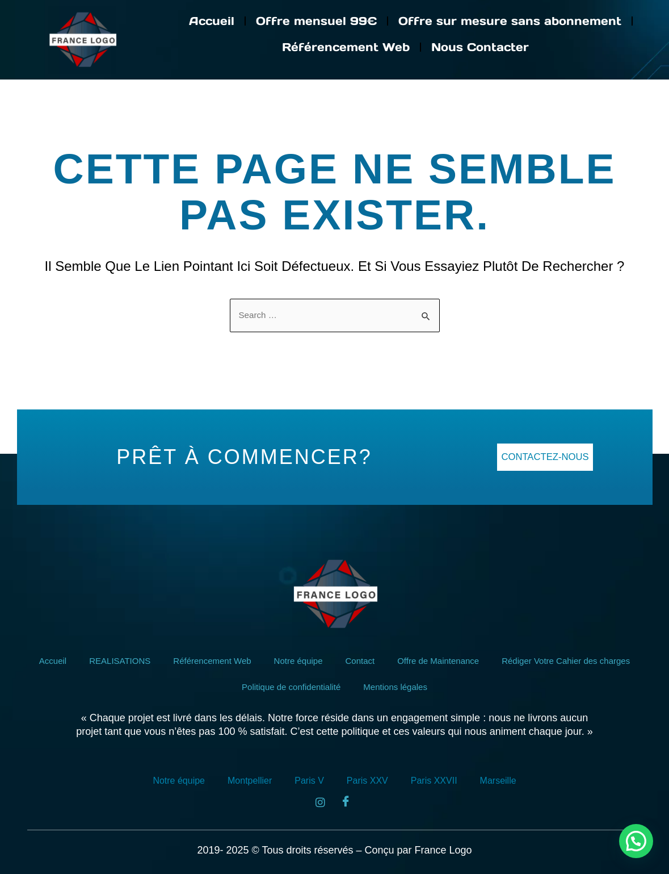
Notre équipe (296, 661)
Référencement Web (346, 47)
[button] (636, 841)
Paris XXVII (434, 780)
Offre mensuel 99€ (316, 21)
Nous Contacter (480, 47)
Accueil (211, 21)
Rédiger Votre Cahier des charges (576, 661)
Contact (360, 661)
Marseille (498, 780)
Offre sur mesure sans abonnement (509, 21)
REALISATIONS (108, 661)
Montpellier (250, 780)
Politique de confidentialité (289, 687)
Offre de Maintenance (442, 661)
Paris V (309, 780)
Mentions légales (398, 687)
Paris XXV (367, 780)
